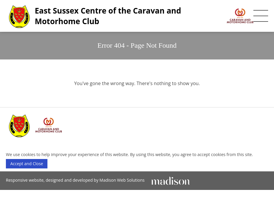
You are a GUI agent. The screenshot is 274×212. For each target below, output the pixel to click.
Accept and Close (26, 163)
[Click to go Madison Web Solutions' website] (170, 180)
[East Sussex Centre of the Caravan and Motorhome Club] (129, 15)
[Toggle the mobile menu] (260, 16)
